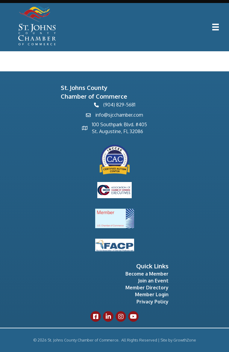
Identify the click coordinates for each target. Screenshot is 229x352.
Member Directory (147, 288)
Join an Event (153, 281)
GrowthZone (184, 340)
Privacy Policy (153, 302)
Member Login (152, 294)
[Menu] (215, 26)
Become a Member (147, 274)
